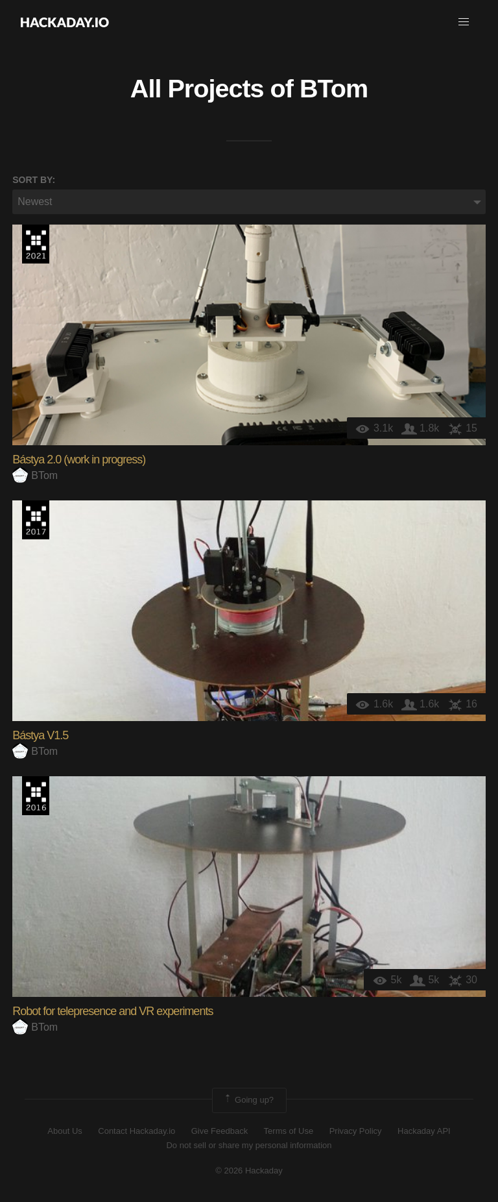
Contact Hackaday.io (136, 1131)
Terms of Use (289, 1131)
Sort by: (33, 180)
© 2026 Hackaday (249, 1170)
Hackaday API (424, 1131)
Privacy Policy (355, 1131)
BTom (334, 88)
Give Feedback (219, 1131)
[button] (464, 22)
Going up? (248, 1100)
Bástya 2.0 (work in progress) (78, 459)
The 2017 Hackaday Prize (35, 519)
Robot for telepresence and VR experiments (112, 1011)
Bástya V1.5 (40, 735)
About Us (64, 1131)
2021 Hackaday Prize (35, 244)
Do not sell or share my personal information (248, 1145)
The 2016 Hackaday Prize (35, 795)
